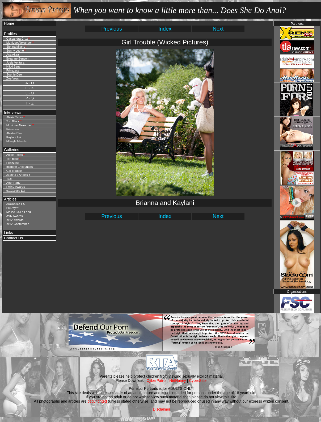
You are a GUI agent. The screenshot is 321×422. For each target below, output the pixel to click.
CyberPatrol (156, 380)
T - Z (29, 103)
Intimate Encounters (19, 166)
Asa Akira (12, 54)
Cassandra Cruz (17, 38)
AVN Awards (14, 216)
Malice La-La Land (18, 212)
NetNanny (177, 380)
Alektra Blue (14, 133)
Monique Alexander (19, 42)
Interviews (12, 112)
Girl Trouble (14, 170)
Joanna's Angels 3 (18, 174)
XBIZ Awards (14, 220)
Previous (111, 29)
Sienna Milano (15, 46)
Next (218, 29)
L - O (30, 93)
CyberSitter (198, 380)
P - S (30, 98)
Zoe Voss (12, 78)
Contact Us (13, 238)
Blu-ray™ (12, 208)
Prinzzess (12, 70)
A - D (30, 83)
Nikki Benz (13, 66)
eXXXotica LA (15, 204)
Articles (10, 199)
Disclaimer (161, 409)
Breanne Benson (17, 58)
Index (164, 29)
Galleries (11, 150)
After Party (13, 182)
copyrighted (97, 401)
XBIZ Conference (17, 223)
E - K (30, 88)
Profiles (10, 34)
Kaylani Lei (13, 137)
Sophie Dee (14, 74)
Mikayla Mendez (17, 141)
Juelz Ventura (15, 62)
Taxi (9, 178)
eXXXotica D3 (15, 190)
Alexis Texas (14, 117)
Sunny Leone (15, 50)
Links (8, 233)
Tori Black (12, 121)
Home (9, 23)
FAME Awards (15, 186)
